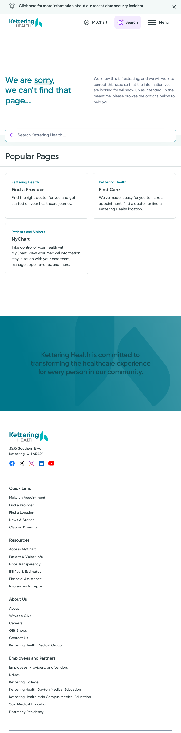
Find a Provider (21, 505)
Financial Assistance (25, 579)
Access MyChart (22, 549)
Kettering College (24, 682)
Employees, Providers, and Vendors (38, 667)
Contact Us (18, 638)
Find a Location (21, 512)
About (14, 608)
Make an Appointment (27, 497)
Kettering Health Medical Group (35, 645)
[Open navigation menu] (158, 22)
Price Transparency (25, 564)
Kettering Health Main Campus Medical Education (50, 697)
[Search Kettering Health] (97, 135)
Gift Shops (18, 630)
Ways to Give (20, 616)
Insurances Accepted (26, 586)
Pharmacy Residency (26, 712)
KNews (14, 675)
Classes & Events (23, 527)
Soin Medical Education (28, 704)
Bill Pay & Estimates (25, 571)
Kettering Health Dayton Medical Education (45, 689)
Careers (15, 623)
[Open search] (127, 22)
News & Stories (21, 520)
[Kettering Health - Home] (25, 22)
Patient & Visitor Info (26, 557)
